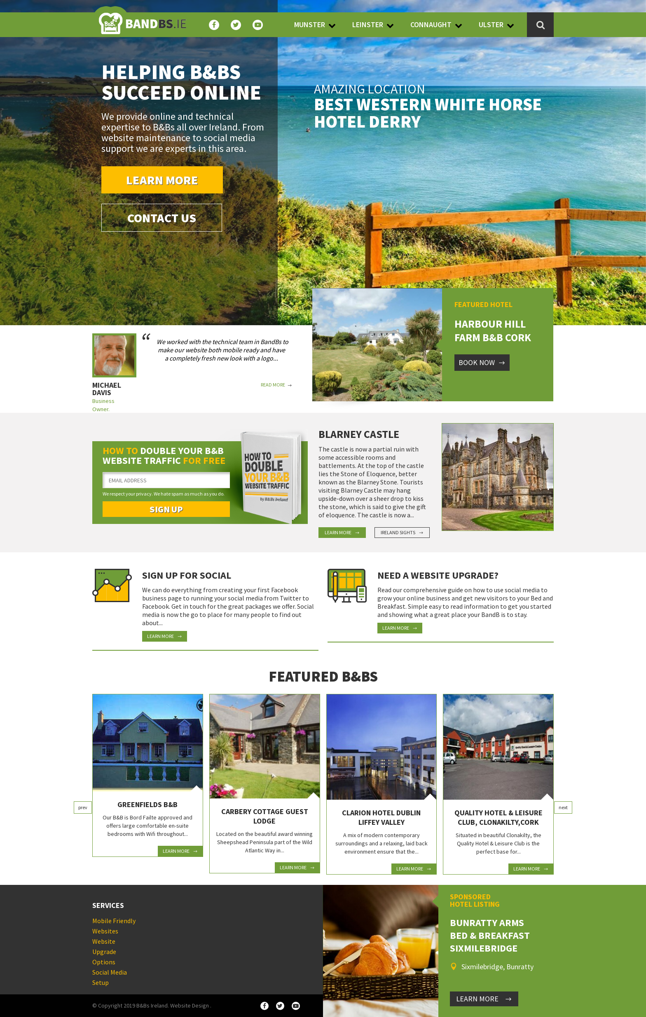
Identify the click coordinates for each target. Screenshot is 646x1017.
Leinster (367, 24)
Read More (276, 385)
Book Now (482, 362)
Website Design (189, 1005)
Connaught (431, 24)
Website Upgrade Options (104, 951)
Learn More (162, 180)
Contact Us (161, 218)
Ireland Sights (402, 532)
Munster (309, 24)
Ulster (491, 24)
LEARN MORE (484, 998)
